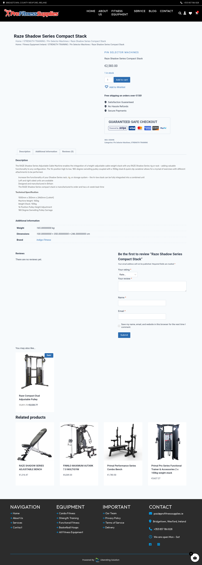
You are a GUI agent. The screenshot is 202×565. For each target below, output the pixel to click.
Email (122, 310)
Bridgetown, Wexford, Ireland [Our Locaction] (168, 520)
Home (91, 11)
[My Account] (184, 13)
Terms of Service (113, 522)
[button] (114, 86)
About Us (103, 12)
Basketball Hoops (67, 527)
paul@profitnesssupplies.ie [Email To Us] (166, 513)
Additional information (46, 151)
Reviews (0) (68, 151)
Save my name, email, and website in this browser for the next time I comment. (153, 325)
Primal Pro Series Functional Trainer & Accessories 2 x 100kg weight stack (166, 469)
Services (16, 522)
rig (69, 177)
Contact (166, 11)
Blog (153, 11)
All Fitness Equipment (69, 531)
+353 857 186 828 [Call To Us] (160, 528)
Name (122, 297)
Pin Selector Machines (58, 40)
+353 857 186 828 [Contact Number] (191, 3)
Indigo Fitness (44, 239)
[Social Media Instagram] (158, 544)
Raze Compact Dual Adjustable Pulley (29, 397)
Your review (125, 278)
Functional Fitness (68, 522)
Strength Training (67, 517)
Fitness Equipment (119, 12)
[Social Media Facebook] (150, 544)
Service (139, 11)
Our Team (110, 512)
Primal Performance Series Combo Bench (121, 467)
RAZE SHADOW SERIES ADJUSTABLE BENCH (31, 467)
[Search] (180, 13)
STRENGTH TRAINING (34, 40)
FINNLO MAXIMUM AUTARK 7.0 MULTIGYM (78, 467)
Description (24, 151)
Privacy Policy (112, 517)
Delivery (109, 527)
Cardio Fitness (65, 512)
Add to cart (122, 79)
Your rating (124, 269)
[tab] (25, 151)
